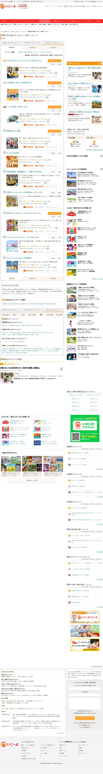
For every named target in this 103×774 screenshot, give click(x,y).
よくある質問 (43, 748)
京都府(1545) (15, 304)
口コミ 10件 (47, 95)
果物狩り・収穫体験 (8, 350)
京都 (55, 24)
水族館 (36, 348)
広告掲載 (23, 750)
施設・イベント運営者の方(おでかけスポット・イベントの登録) (27, 708)
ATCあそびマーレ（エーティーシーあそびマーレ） (25, 60)
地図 (56, 73)
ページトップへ (97, 666)
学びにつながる (37, 332)
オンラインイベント (29, 21)
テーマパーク (19, 348)
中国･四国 (50, 315)
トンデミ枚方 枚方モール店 (17, 106)
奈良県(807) (42, 304)
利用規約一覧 (24, 748)
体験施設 (35, 350)
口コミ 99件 (47, 70)
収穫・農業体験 (17, 334)
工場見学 (28, 350)
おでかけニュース (75, 21)
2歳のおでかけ (76, 398)
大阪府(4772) (24, 304)
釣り (20, 676)
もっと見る (59, 733)
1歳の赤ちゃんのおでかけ (94, 395)
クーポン (54, 60)
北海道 (10, 24)
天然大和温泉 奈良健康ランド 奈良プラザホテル (24, 171)
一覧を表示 (99, 469)
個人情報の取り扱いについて (84, 710)
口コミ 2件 (47, 119)
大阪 (52, 24)
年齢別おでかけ (58, 21)
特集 (98, 21)
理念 (60, 748)
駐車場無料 (22, 686)
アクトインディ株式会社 (79, 742)
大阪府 (22, 325)
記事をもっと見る (32, 480)
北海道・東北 (3, 24)
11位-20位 (32, 47)
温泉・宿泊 (34, 334)
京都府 (17, 325)
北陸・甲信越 (42, 24)
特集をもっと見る (97, 278)
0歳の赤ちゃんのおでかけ (75, 395)
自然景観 (57, 348)
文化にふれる (47, 332)
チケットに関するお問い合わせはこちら (84, 722)
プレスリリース (82, 753)
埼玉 (28, 24)
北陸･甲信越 (32, 315)
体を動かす (26, 334)
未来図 (80, 748)
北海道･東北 (5, 315)
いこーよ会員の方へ (85, 727)
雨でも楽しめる (5, 690)
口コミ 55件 (47, 180)
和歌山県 (38, 325)
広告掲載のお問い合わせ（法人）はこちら (85, 713)
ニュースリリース (26, 753)
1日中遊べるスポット (97, 6)
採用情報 (61, 753)
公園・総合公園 (46, 52)
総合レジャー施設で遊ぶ (9, 332)
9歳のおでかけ (94, 410)
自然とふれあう (7, 334)
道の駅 (21, 353)
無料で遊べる (14, 686)
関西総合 (21, 52)
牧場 (31, 348)
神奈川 (21, 24)
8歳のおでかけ (76, 410)
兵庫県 (28, 325)
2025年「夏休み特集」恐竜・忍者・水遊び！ (13, 701)
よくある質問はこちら (85, 725)
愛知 (35, 24)
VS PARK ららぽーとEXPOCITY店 (19, 82)
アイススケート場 (19, 695)
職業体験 (31, 681)
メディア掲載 (43, 753)
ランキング (44, 21)
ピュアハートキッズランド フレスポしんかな (22, 237)
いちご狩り (14, 341)
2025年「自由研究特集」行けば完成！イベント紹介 (14, 703)
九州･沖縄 (59, 315)
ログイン (100, 1)
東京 (18, 24)
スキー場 (10, 695)
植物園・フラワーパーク (46, 348)
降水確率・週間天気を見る (95, 150)
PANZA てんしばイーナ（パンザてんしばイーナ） (23, 213)
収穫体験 (26, 681)
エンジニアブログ (64, 756)
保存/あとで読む (79, 1)
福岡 (77, 24)
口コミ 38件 (47, 265)
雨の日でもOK (77, 6)
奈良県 (33, 325)
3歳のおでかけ (94, 398)
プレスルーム (43, 750)
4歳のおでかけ (76, 402)
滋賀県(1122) (6, 304)
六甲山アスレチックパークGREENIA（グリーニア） (24, 192)
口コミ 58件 (47, 246)
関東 (15, 24)
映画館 (19, 690)
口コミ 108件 (47, 159)
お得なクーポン (5, 686)
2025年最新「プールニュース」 (35, 701)
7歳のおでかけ (94, 406)
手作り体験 (10, 681)
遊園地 (12, 348)
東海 (32, 24)
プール (27, 676)
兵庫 (58, 24)
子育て (89, 21)
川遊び (45, 686)
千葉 (25, 24)
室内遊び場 (28, 52)
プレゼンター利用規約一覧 (47, 745)
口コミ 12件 (47, 201)
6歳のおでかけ (76, 406)
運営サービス (62, 750)
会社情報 (80, 750)
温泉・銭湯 (5, 353)
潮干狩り (22, 341)
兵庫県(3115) (33, 304)
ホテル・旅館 (14, 353)
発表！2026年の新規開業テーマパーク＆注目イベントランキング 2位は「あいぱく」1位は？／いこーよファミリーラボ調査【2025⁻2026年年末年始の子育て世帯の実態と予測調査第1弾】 (36, 716)
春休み (71, 6)
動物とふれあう (87, 6)
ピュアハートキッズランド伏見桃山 (18, 258)
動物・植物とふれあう (25, 332)
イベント (14, 21)
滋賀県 (12, 325)
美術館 (33, 690)
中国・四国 (64, 24)
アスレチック (37, 52)
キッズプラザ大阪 (12, 153)
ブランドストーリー (83, 745)
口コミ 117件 (47, 141)
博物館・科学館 (20, 350)
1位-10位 (11, 47)
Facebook (23, 756)
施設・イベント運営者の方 (28, 745)
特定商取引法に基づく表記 (28, 758)
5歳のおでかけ (94, 402)
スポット (4, 21)
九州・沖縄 (72, 24)
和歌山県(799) (51, 304)
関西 (49, 24)
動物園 (26, 348)
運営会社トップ (63, 745)
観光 (25, 353)
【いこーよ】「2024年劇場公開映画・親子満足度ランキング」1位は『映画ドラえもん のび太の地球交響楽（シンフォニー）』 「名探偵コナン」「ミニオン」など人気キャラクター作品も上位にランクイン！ (36, 728)
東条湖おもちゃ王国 (13, 131)
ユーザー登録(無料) (91, 1)
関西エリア (5, 325)
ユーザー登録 (4, 708)
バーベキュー (6, 341)
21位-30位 (53, 47)
